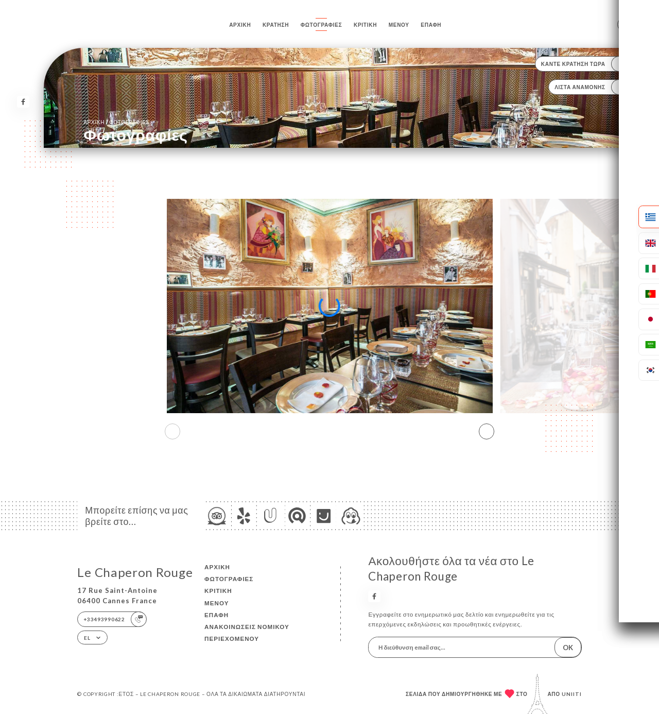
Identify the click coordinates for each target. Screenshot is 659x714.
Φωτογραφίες (321, 25)
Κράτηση (276, 25)
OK (568, 647)
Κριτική (365, 25)
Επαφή (431, 25)
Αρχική (240, 25)
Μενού (399, 25)
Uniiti (572, 694)
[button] (486, 431)
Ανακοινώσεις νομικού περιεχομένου (246, 632)
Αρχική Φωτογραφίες (116, 121)
